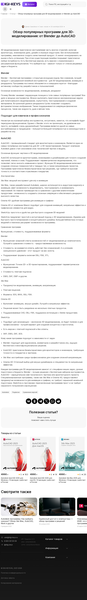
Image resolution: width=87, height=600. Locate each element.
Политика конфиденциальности (13, 573)
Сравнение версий (30, 392)
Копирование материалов (11, 583)
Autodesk (5, 392)
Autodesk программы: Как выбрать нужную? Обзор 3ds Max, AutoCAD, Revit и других (17, 521)
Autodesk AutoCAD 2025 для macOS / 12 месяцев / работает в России (42, 480)
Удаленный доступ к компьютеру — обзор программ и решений (56, 520)
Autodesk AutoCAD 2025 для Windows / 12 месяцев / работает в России (14, 480)
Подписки (16, 392)
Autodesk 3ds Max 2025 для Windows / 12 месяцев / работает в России (72, 480)
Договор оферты (8, 578)
